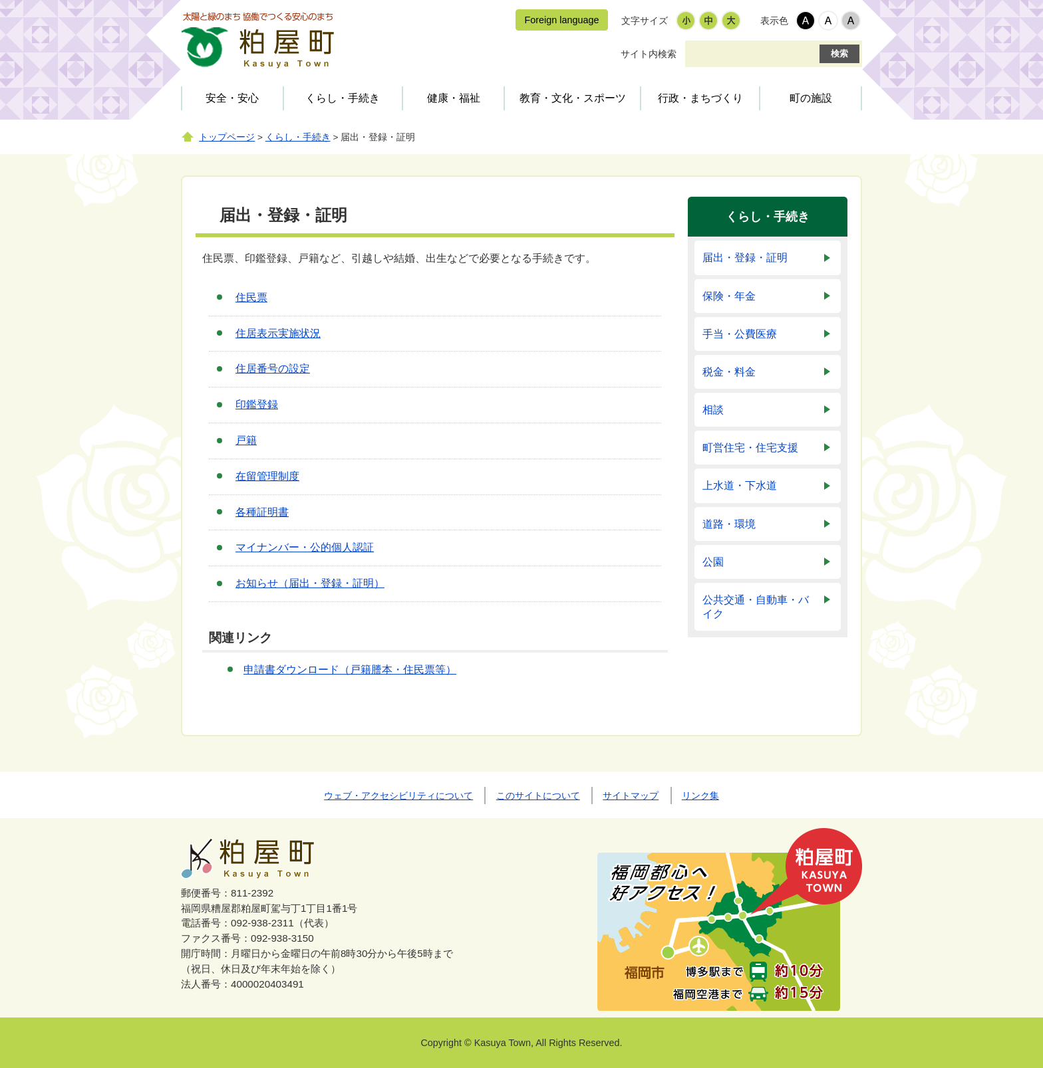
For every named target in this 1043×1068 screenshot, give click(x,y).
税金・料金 (729, 371)
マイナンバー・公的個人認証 (304, 547)
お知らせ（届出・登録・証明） (309, 583)
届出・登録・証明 (745, 257)
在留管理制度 (267, 476)
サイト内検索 (648, 54)
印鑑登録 (256, 404)
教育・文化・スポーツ (573, 98)
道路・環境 (729, 524)
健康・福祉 (453, 98)
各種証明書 (262, 512)
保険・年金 (729, 296)
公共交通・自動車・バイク (755, 606)
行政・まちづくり (700, 98)
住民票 (251, 297)
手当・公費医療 (739, 334)
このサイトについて (538, 795)
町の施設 (811, 98)
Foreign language (561, 20)
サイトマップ (631, 795)
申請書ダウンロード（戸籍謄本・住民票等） (349, 669)
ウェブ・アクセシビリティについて (398, 795)
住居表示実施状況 (278, 333)
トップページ (227, 137)
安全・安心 (232, 98)
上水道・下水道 (739, 485)
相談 (713, 409)
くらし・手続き (342, 98)
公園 (713, 562)
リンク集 (700, 795)
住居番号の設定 (272, 368)
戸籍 (246, 440)
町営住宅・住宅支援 (750, 447)
